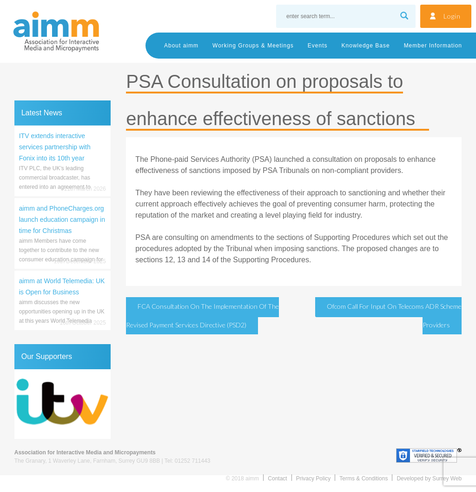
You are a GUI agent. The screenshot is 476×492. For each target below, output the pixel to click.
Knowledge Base (366, 45)
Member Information (433, 45)
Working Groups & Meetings (253, 45)
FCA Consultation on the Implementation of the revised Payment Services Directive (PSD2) (202, 315)
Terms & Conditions (363, 478)
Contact (277, 478)
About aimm (181, 45)
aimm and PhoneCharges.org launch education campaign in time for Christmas (62, 219)
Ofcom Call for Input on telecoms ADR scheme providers (394, 315)
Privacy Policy (313, 478)
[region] (62, 404)
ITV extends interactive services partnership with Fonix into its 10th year (55, 147)
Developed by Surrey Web (429, 478)
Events (318, 45)
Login (452, 16)
